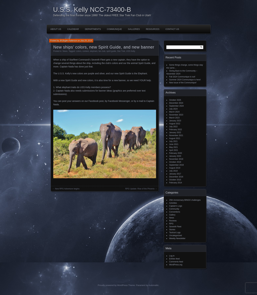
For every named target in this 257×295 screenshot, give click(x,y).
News (65, 51)
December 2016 (176, 177)
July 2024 (173, 109)
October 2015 (175, 180)
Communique (114, 29)
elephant (93, 51)
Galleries (134, 29)
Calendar (73, 29)
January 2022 (175, 132)
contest (85, 51)
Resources (152, 29)
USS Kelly (130, 51)
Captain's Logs (175, 206)
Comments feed (176, 262)
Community (174, 209)
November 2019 (176, 159)
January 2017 (175, 174)
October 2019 (175, 162)
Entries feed (174, 259)
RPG (171, 224)
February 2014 (175, 183)
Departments (93, 29)
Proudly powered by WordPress (113, 285)
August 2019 (174, 168)
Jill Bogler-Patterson (68, 41)
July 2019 (173, 171)
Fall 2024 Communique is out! (182, 77)
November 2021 (176, 135)
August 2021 (174, 138)
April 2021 (173, 150)
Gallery (172, 215)
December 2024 (176, 103)
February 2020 (175, 153)
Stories (172, 229)
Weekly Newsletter (177, 238)
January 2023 (175, 121)
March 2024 (174, 112)
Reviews (173, 221)
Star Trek (121, 51)
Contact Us (172, 29)
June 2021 (173, 144)
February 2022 (175, 129)
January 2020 (175, 156)
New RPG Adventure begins (67, 189)
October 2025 (175, 100)
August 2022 (174, 123)
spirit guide (111, 51)
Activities (173, 203)
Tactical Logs (174, 232)
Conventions (174, 212)
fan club (102, 51)
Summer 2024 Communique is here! (185, 80)
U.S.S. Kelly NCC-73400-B (92, 9)
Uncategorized (175, 235)
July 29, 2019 (86, 41)
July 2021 (173, 141)
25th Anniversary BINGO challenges (185, 200)
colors (78, 51)
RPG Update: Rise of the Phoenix (140, 189)
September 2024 (176, 106)
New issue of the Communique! (183, 82)
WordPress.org (175, 265)
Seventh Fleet (175, 226)
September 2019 (176, 165)
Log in (172, 256)
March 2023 (174, 118)
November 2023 (176, 115)
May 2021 (173, 147)
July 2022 (173, 126)
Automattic (154, 285)
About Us (55, 29)
